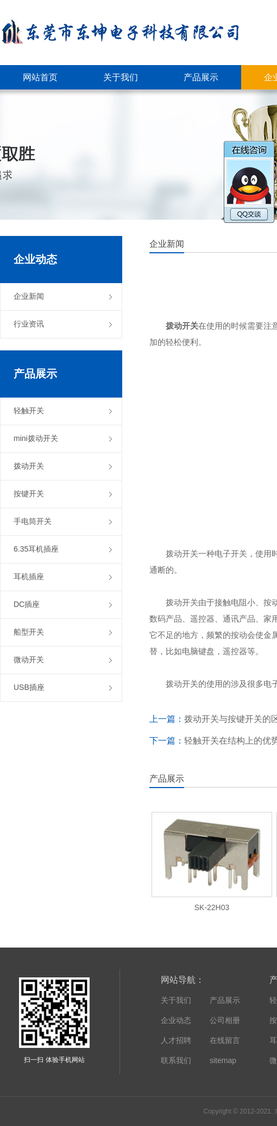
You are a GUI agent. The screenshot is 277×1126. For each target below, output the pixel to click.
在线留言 (225, 1040)
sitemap (223, 1060)
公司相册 (225, 1020)
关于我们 (176, 1000)
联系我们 (176, 1060)
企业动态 (176, 1020)
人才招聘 (176, 1040)
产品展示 (225, 1000)
